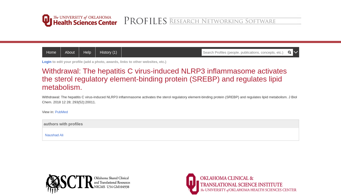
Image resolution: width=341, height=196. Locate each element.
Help (87, 52)
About (70, 52)
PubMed (61, 112)
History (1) (108, 52)
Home (51, 52)
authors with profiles (63, 124)
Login (46, 62)
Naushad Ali (54, 135)
